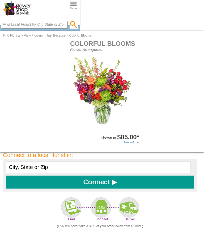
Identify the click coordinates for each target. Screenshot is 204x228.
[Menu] (73, 5)
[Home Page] (16, 16)
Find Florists (11, 35)
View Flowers (33, 35)
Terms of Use (131, 142)
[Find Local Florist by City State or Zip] (34, 24)
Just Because (56, 35)
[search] (74, 24)
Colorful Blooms (80, 35)
